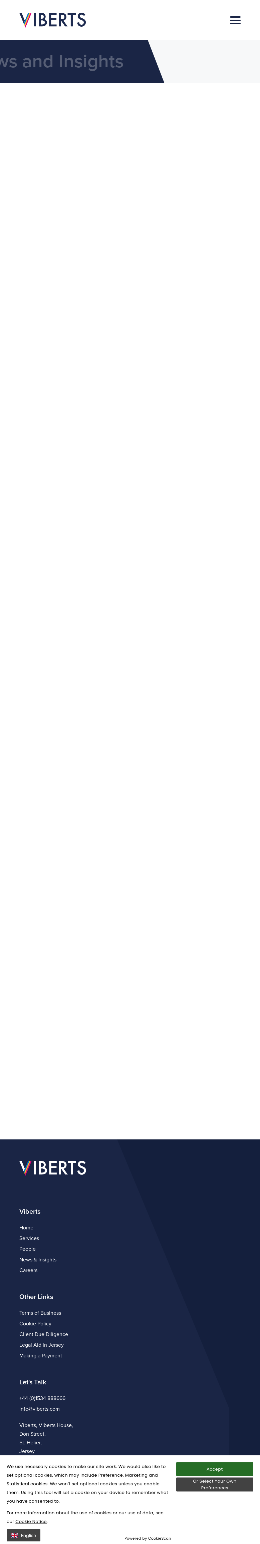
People (27, 1249)
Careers (28, 1270)
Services (29, 1238)
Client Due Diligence (43, 1334)
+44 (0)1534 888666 (42, 1398)
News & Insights (37, 1259)
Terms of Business (40, 1313)
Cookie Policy (35, 1323)
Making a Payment (40, 1355)
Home (26, 1227)
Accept (215, 1497)
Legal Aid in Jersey (41, 1345)
